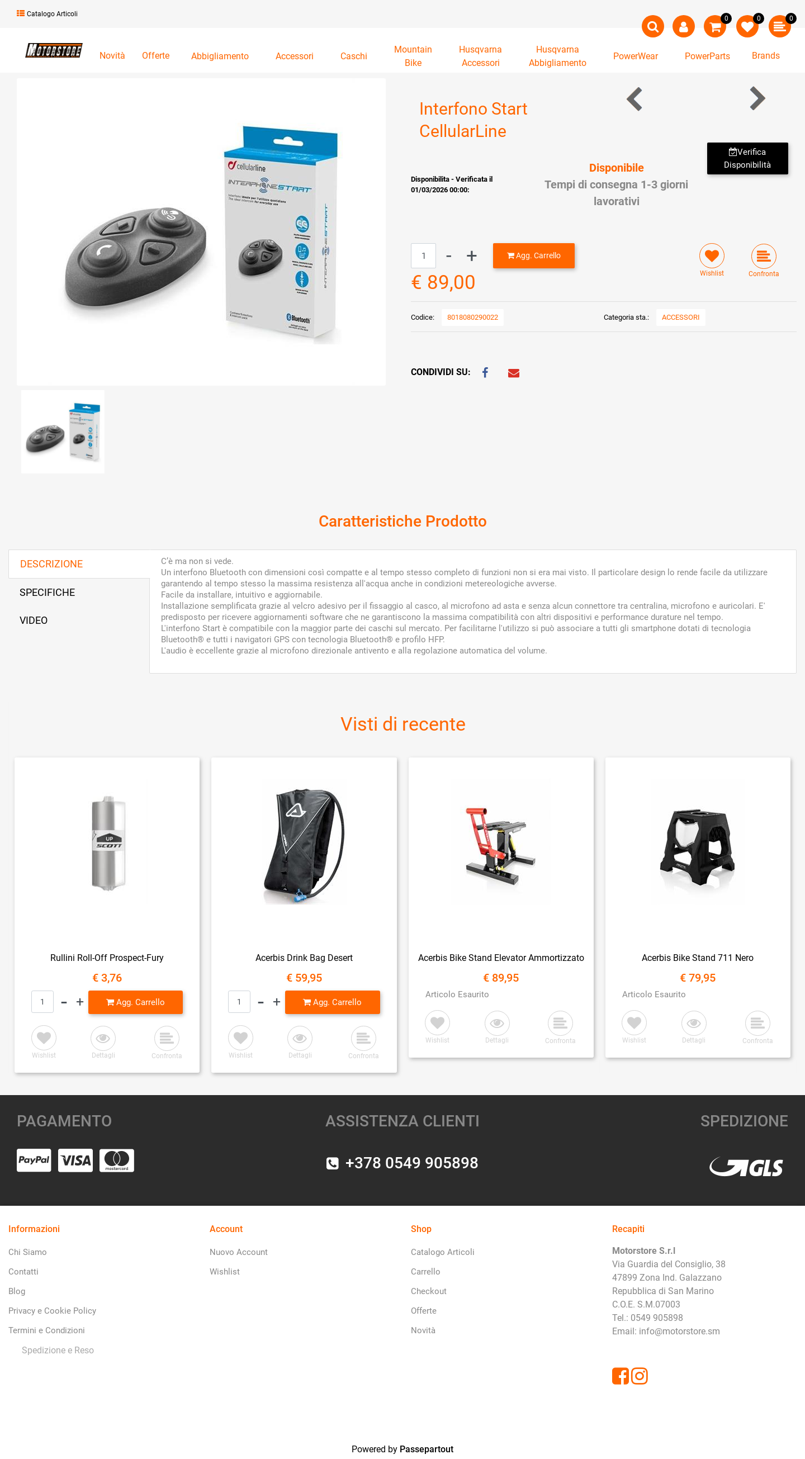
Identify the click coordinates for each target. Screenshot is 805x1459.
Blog (16, 1291)
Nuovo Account (239, 1252)
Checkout (429, 1291)
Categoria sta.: (626, 317)
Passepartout (426, 1449)
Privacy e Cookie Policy (52, 1311)
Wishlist (225, 1272)
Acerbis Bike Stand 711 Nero (698, 958)
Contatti (23, 1272)
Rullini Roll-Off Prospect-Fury (107, 958)
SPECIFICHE (47, 592)
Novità (112, 55)
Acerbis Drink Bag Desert (304, 958)
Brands (766, 55)
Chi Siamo (27, 1252)
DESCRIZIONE (51, 564)
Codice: (422, 317)
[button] (653, 26)
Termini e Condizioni (46, 1330)
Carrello (426, 1272)
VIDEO (34, 620)
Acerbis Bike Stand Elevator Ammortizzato (501, 958)
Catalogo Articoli (47, 14)
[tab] (79, 564)
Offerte (155, 55)
